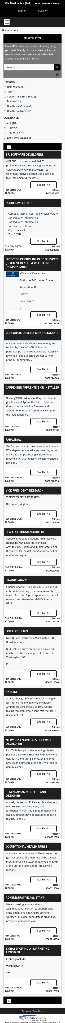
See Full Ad (43, 184)
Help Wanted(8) (16, 87)
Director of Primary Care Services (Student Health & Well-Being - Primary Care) (32, 262)
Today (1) (12, 128)
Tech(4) (11, 91)
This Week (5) (15, 132)
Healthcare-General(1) (19, 106)
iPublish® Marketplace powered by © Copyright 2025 (32, 1017)
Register (42, 10)
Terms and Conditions (33, 1011)
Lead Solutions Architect (25, 532)
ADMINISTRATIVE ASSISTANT (25, 897)
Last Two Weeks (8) (19, 137)
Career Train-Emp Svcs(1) (21, 96)
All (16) (11, 123)
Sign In (22, 10)
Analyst (11, 692)
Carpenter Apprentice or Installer (32, 387)
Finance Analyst (18, 580)
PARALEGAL (13, 439)
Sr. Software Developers (25, 154)
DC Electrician (17, 631)
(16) (9, 82)
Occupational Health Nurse (26, 846)
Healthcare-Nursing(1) (19, 111)
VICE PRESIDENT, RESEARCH (25, 490)
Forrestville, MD (19, 203)
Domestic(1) (14, 101)
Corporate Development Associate (32, 333)
